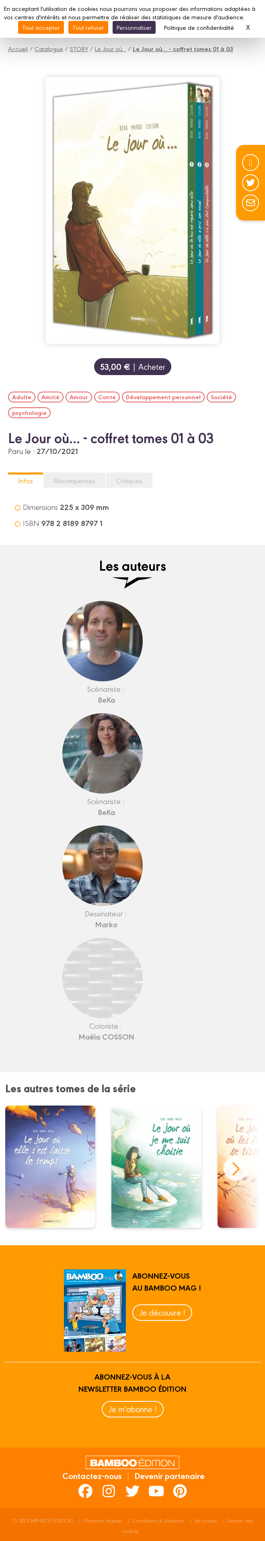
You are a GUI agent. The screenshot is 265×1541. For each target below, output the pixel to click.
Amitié (50, 396)
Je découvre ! (162, 1312)
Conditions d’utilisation (158, 1520)
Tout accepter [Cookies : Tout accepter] (41, 27)
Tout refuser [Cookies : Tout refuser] (88, 27)
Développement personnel (163, 396)
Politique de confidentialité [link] (199, 27)
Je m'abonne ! (133, 1408)
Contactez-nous (92, 1475)
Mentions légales (102, 1520)
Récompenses (74, 480)
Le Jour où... (110, 48)
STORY (79, 48)
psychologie (29, 412)
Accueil (18, 48)
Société (221, 396)
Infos (25, 480)
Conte (107, 396)
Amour (79, 396)
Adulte (21, 396)
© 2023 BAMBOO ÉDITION (42, 1520)
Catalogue (49, 48)
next (236, 1169)
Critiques (129, 480)
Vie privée (205, 1520)
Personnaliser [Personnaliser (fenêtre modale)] (134, 27)
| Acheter (132, 366)
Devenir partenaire (169, 1475)
